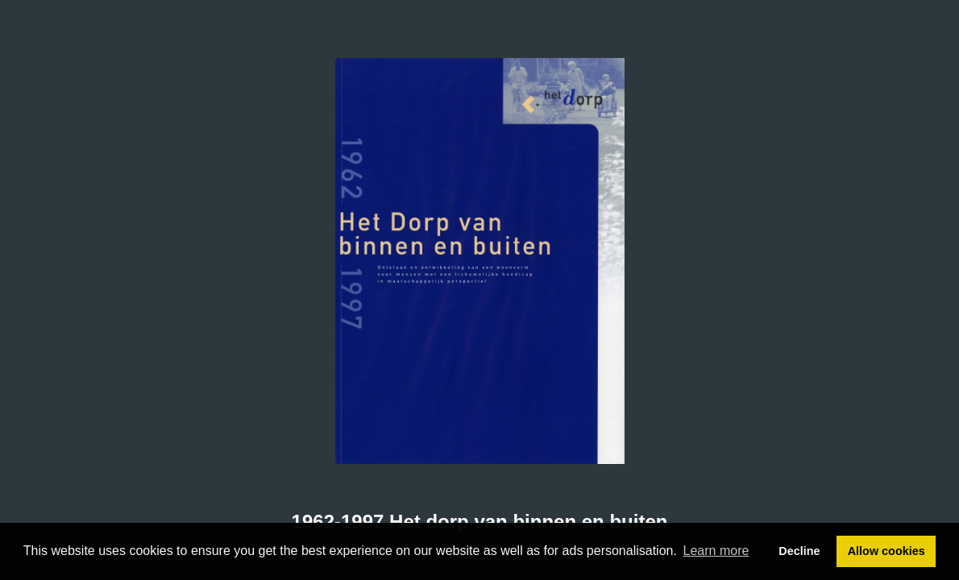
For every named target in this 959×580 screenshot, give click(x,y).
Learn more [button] (716, 550)
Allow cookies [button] (886, 551)
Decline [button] (799, 551)
